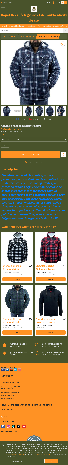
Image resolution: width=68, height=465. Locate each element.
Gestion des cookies (7, 396)
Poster (47, 119)
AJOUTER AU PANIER (30, 154)
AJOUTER (17, 279)
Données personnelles (8, 399)
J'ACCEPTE (51, 461)
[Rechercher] (65, 30)
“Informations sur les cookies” (15, 454)
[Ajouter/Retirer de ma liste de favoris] (63, 154)
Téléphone (5, 417)
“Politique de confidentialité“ (42, 454)
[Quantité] (5, 145)
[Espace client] (53, 2)
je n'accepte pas (17, 461)
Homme (13, 36)
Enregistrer (34, 119)
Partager (21, 119)
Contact (48, 2)
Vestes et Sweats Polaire (27, 36)
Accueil (5, 36)
